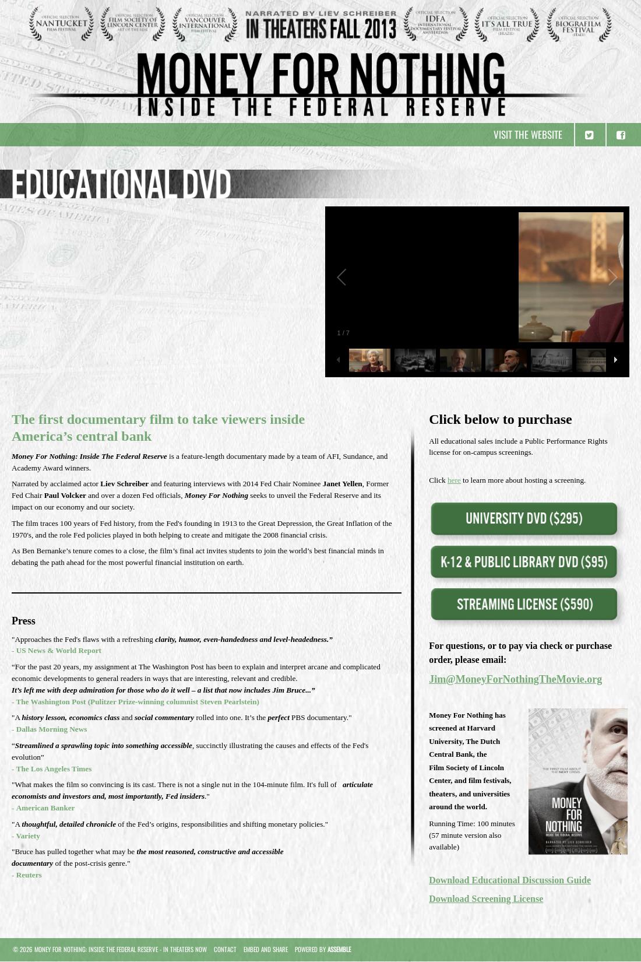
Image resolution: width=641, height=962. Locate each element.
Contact (225, 949)
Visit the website (528, 134)
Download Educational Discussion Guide (510, 880)
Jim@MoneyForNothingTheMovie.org (515, 679)
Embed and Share (266, 949)
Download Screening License (486, 899)
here (454, 480)
